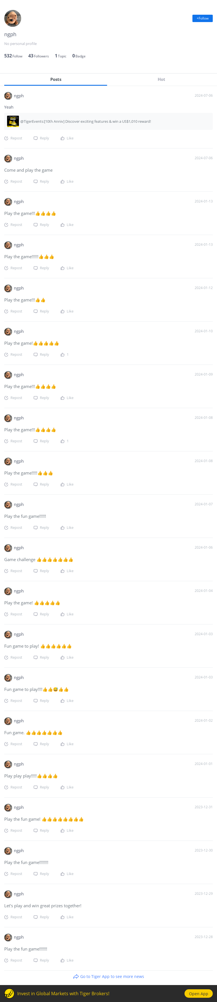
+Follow (202, 18)
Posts (55, 79)
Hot (161, 79)
